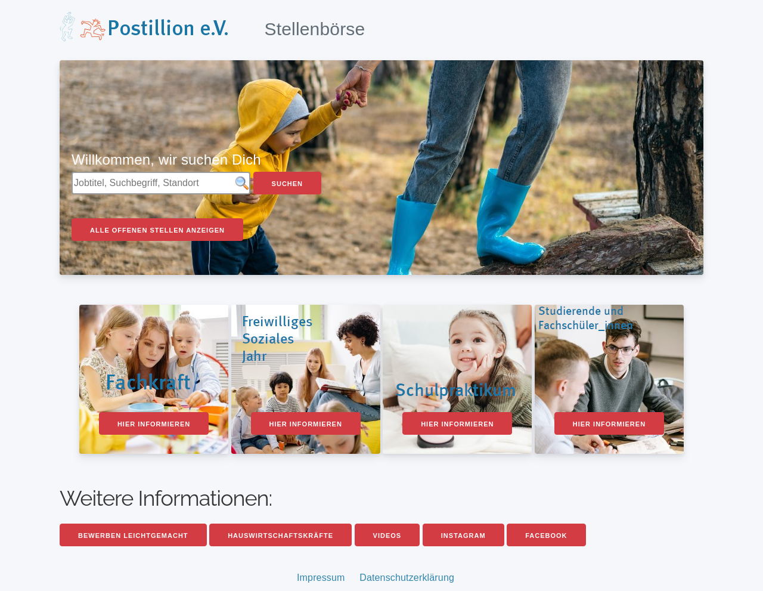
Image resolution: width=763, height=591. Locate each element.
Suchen (287, 183)
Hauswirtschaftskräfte (280, 535)
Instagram (463, 535)
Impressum (321, 578)
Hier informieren (153, 424)
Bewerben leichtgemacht (133, 535)
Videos (387, 535)
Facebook (546, 535)
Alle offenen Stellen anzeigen (157, 230)
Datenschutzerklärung (406, 578)
